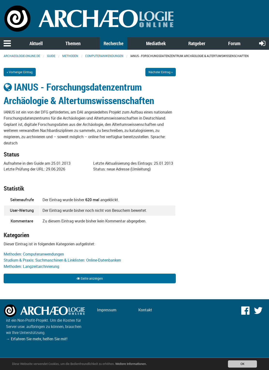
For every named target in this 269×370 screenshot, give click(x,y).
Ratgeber (196, 43)
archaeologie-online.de (22, 56)
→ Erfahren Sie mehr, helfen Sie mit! (36, 339)
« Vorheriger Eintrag (20, 72)
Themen (73, 43)
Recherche (113, 43)
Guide (51, 56)
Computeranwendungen (104, 56)
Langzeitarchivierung (41, 266)
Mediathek (156, 43)
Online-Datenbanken (103, 260)
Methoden (70, 56)
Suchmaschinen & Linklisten (59, 260)
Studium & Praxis (18, 260)
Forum (234, 43)
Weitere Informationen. (131, 364)
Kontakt (145, 310)
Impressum (106, 310)
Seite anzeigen (90, 278)
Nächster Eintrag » (161, 72)
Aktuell (36, 43)
